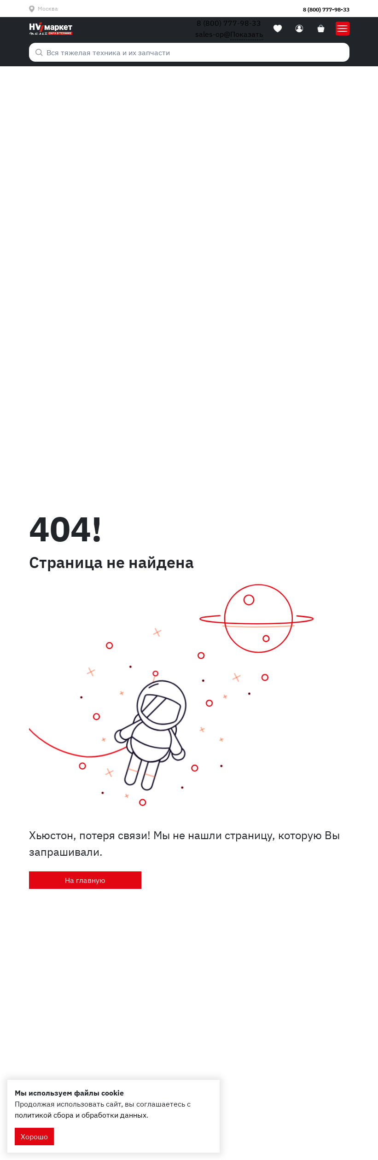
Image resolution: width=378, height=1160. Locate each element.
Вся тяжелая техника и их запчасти (102, 52)
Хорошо (34, 1136)
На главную (85, 880)
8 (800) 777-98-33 (326, 9)
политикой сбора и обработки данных (80, 1114)
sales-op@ (229, 34)
